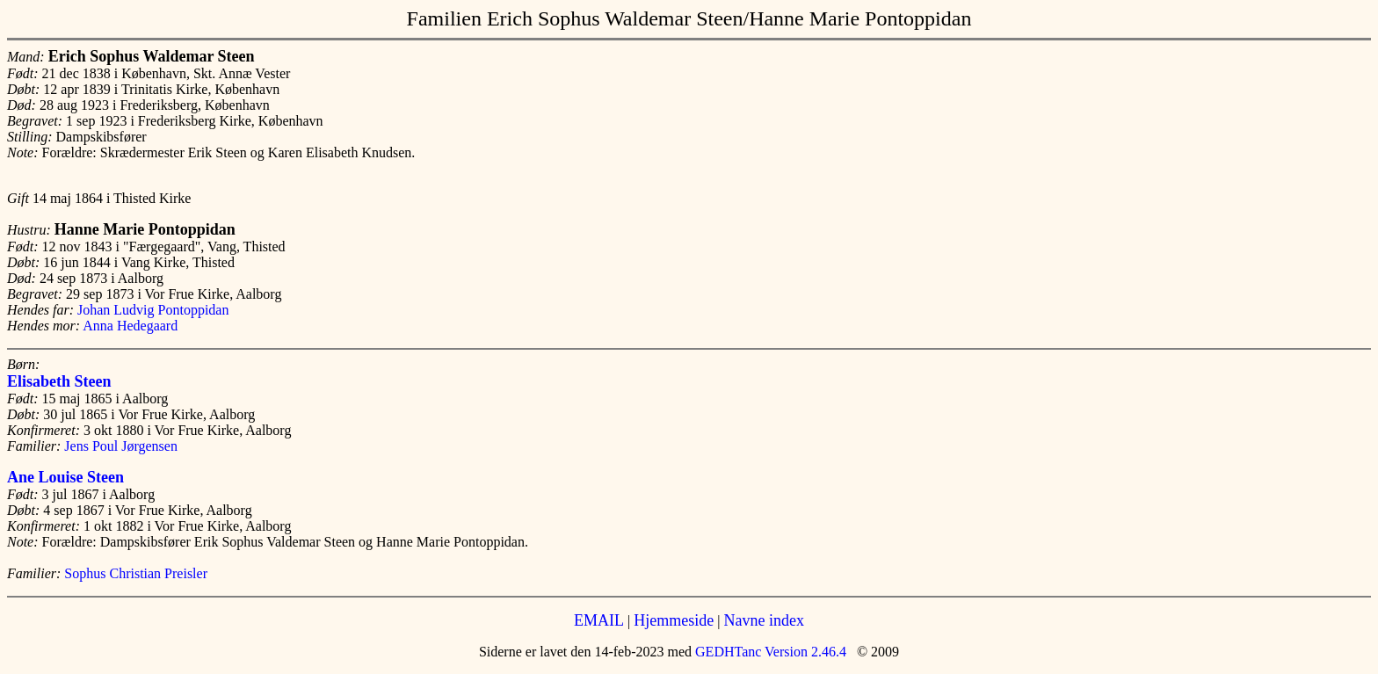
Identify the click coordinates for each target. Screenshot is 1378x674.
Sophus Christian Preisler (135, 573)
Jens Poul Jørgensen (121, 445)
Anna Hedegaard (130, 325)
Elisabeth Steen (59, 381)
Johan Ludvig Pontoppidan (152, 309)
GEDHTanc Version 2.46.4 (769, 651)
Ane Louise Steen (65, 477)
